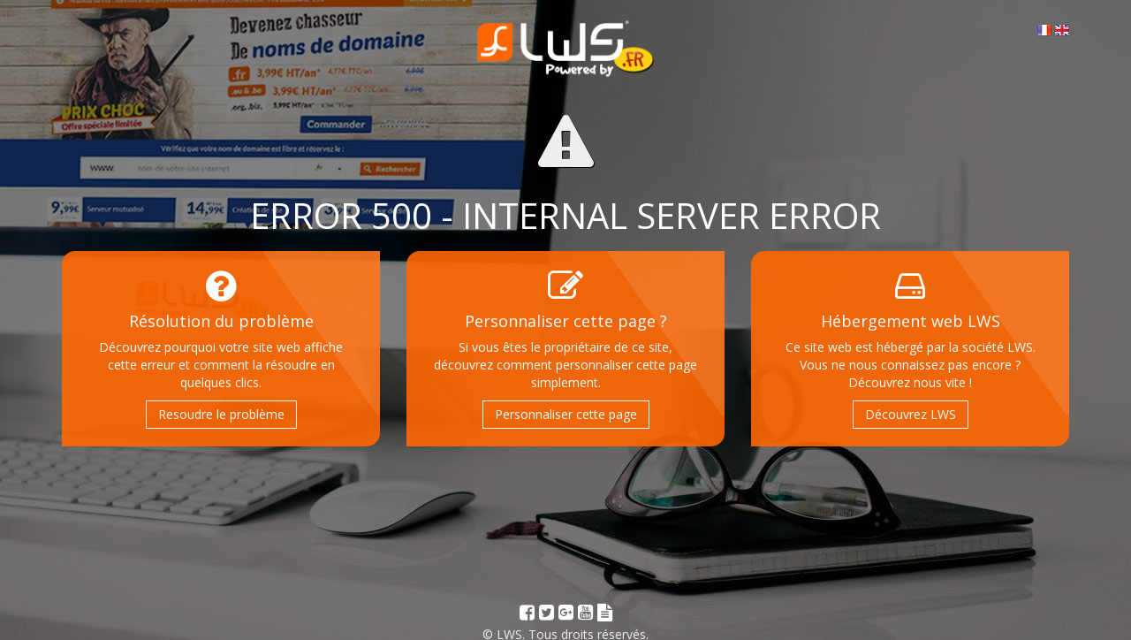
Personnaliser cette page (566, 414)
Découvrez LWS (910, 414)
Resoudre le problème (221, 414)
